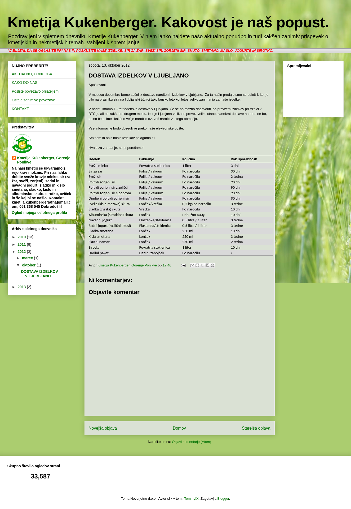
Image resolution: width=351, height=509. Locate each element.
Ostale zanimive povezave (33, 100)
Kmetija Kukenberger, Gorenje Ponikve (43, 160)
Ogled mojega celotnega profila (39, 212)
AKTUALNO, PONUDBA (32, 74)
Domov (179, 428)
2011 (22, 244)
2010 (22, 237)
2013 (22, 287)
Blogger (223, 499)
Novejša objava (103, 428)
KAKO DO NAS (24, 82)
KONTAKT (20, 109)
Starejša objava (256, 428)
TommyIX (191, 499)
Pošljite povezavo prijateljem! (36, 91)
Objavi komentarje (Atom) (191, 442)
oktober (29, 265)
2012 (22, 251)
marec (28, 258)
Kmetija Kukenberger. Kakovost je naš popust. (168, 22)
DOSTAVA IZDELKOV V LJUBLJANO (39, 273)
